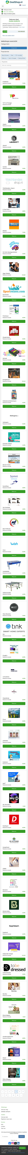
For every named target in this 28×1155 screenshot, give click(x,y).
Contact (3, 1126)
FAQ (2, 1124)
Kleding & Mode (21, 58)
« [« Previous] (2, 1091)
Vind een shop (4, 1109)
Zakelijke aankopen (5, 1111)
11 (13, 1095)
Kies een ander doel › (9, 35)
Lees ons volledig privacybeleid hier (15, 1152)
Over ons (3, 1128)
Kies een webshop (8, 12)
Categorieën (14, 48)
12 (17, 1095)
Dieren (12, 55)
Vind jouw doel (7, 10)
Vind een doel (4, 1117)
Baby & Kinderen (5, 55)
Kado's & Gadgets (12, 58)
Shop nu (14, 87)
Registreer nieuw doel (6, 1119)
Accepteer (22, 1148)
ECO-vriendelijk (18, 55)
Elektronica (4, 58)
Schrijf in (22, 1136)
